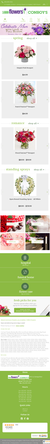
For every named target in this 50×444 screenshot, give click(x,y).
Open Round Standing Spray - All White (25, 199)
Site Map (36, 443)
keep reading (20, 326)
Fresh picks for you (24, 302)
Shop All (31, 38)
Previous (2, 61)
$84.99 (25, 113)
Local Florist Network (26, 443)
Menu (5, 21)
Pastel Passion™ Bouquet (25, 107)
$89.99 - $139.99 (25, 206)
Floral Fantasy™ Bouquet (25, 153)
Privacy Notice (15, 443)
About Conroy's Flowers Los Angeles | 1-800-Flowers (18, 320)
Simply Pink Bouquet (25, 68)
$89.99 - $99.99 (25, 160)
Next (47, 61)
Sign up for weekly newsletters (25, 310)
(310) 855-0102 (8, 2)
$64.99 (25, 75)
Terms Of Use (5, 443)
